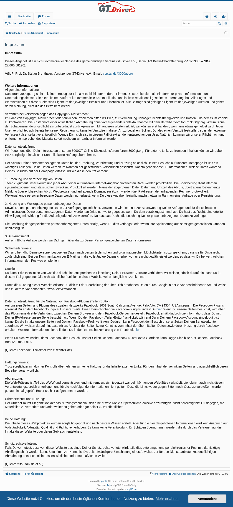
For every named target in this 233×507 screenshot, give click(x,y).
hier (159, 309)
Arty (109, 485)
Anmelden (29, 23)
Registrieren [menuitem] (224, 17)
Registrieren (49, 23)
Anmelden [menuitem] (216, 17)
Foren (46, 16)
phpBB (104, 481)
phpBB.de (132, 489)
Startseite (24, 16)
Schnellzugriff (10, 17)
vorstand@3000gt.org (118, 73)
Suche (12, 23)
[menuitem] (206, 16)
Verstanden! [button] (207, 499)
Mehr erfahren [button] (167, 499)
